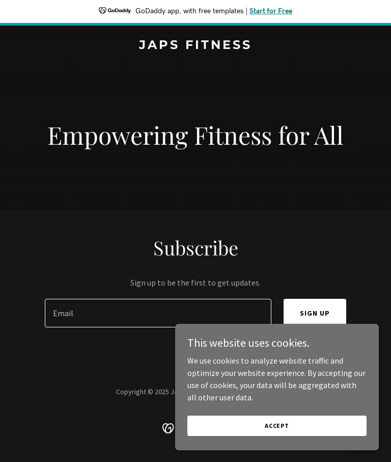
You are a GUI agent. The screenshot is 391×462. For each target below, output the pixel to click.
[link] (195, 46)
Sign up (315, 313)
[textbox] (158, 313)
